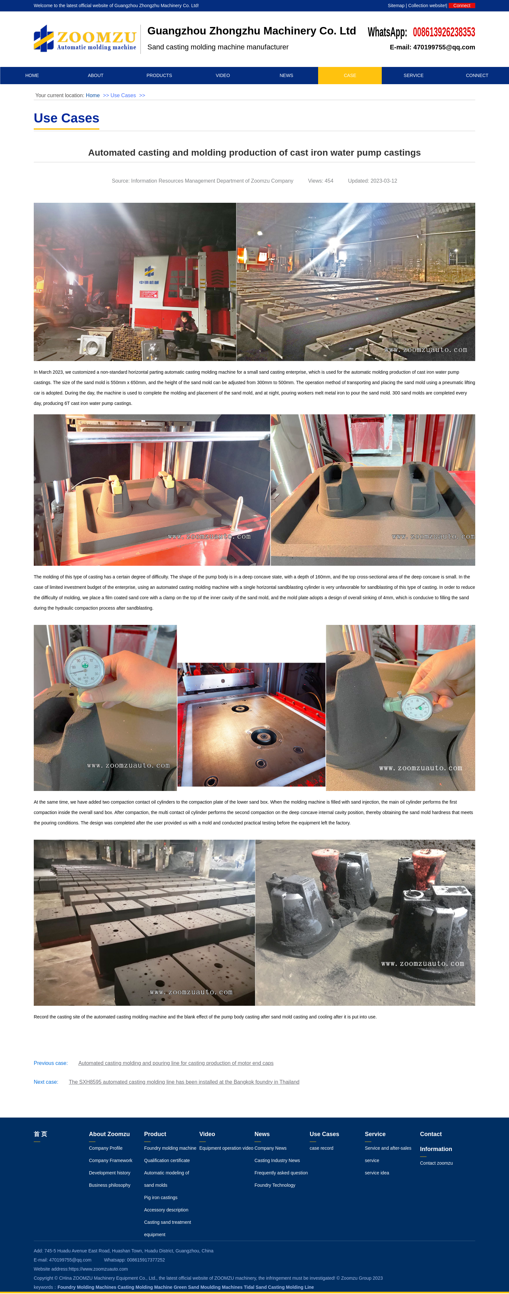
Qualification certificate (167, 1161)
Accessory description (166, 1210)
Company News (271, 1148)
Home (93, 96)
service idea (377, 1173)
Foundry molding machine (170, 1148)
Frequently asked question (281, 1173)
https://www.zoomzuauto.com (98, 1269)
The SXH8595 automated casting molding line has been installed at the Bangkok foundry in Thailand (184, 1082)
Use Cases (123, 96)
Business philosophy (109, 1185)
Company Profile (106, 1148)
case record (321, 1148)
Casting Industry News (277, 1161)
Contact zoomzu (436, 1163)
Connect (461, 5)
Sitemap (396, 5)
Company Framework (110, 1161)
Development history (109, 1173)
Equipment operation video (226, 1148)
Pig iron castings (161, 1198)
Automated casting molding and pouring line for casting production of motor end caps (175, 1064)
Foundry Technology (275, 1185)
